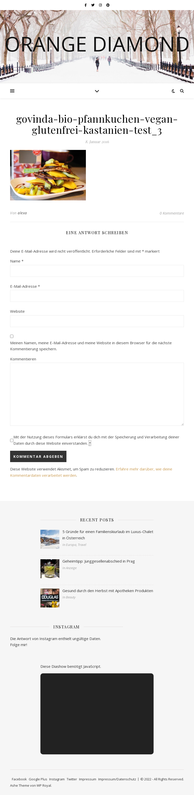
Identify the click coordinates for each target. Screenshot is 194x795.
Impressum (87, 779)
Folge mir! (18, 644)
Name (16, 260)
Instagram (57, 779)
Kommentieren (23, 358)
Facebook (19, 779)
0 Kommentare (172, 213)
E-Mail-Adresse (25, 286)
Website (17, 311)
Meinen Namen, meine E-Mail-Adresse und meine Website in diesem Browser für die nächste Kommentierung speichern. (91, 346)
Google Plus (38, 779)
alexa (22, 212)
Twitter (72, 779)
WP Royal (44, 785)
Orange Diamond (97, 44)
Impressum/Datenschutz (117, 779)
